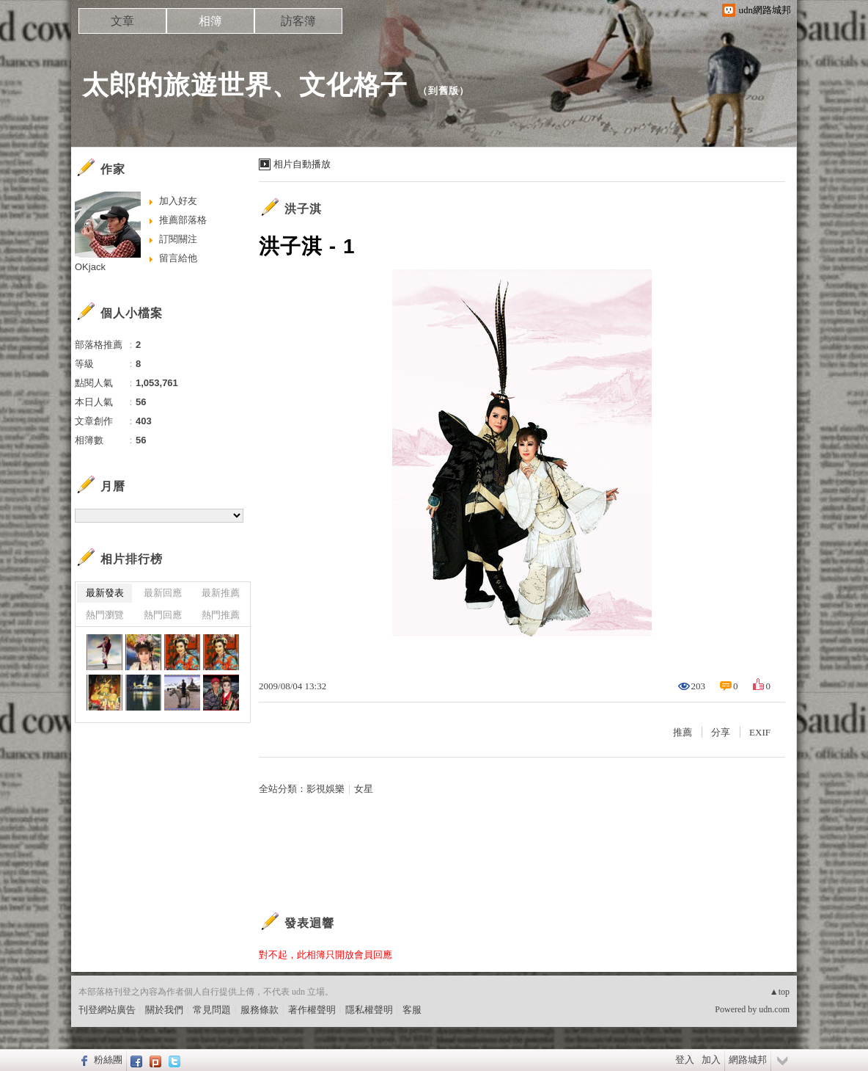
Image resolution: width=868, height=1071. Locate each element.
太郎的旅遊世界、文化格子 (245, 85)
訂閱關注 (178, 238)
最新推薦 (221, 592)
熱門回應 (163, 614)
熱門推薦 (221, 614)
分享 (720, 732)
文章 (122, 21)
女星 (363, 788)
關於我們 (164, 1009)
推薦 (682, 732)
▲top (780, 992)
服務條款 (259, 1009)
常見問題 (212, 1009)
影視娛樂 (325, 788)
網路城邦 (748, 1059)
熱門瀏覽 (105, 614)
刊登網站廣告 (107, 1009)
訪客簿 (298, 21)
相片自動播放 (302, 164)
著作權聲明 (312, 1009)
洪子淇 (303, 209)
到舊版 (443, 90)
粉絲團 (108, 1059)
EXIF (759, 732)
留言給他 (178, 258)
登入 (684, 1059)
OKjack (90, 266)
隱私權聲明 (369, 1009)
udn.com (774, 1009)
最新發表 (105, 592)
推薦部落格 (183, 219)
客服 (412, 1009)
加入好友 (178, 200)
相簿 (210, 21)
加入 (711, 1059)
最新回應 (163, 592)
